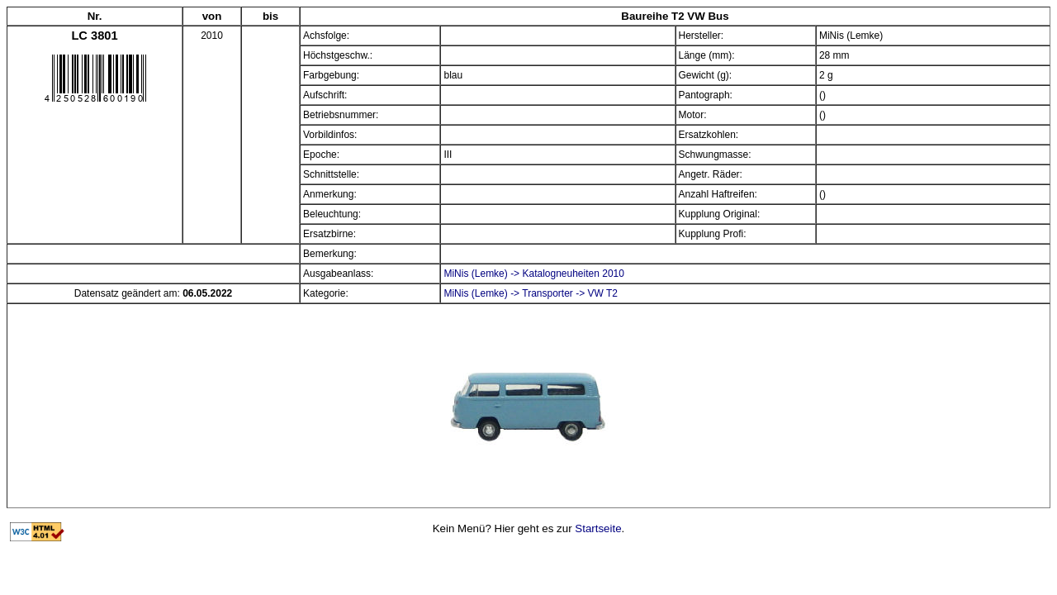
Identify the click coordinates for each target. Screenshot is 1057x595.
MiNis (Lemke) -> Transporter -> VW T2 (530, 293)
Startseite (598, 528)
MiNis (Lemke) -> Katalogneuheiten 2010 (533, 273)
